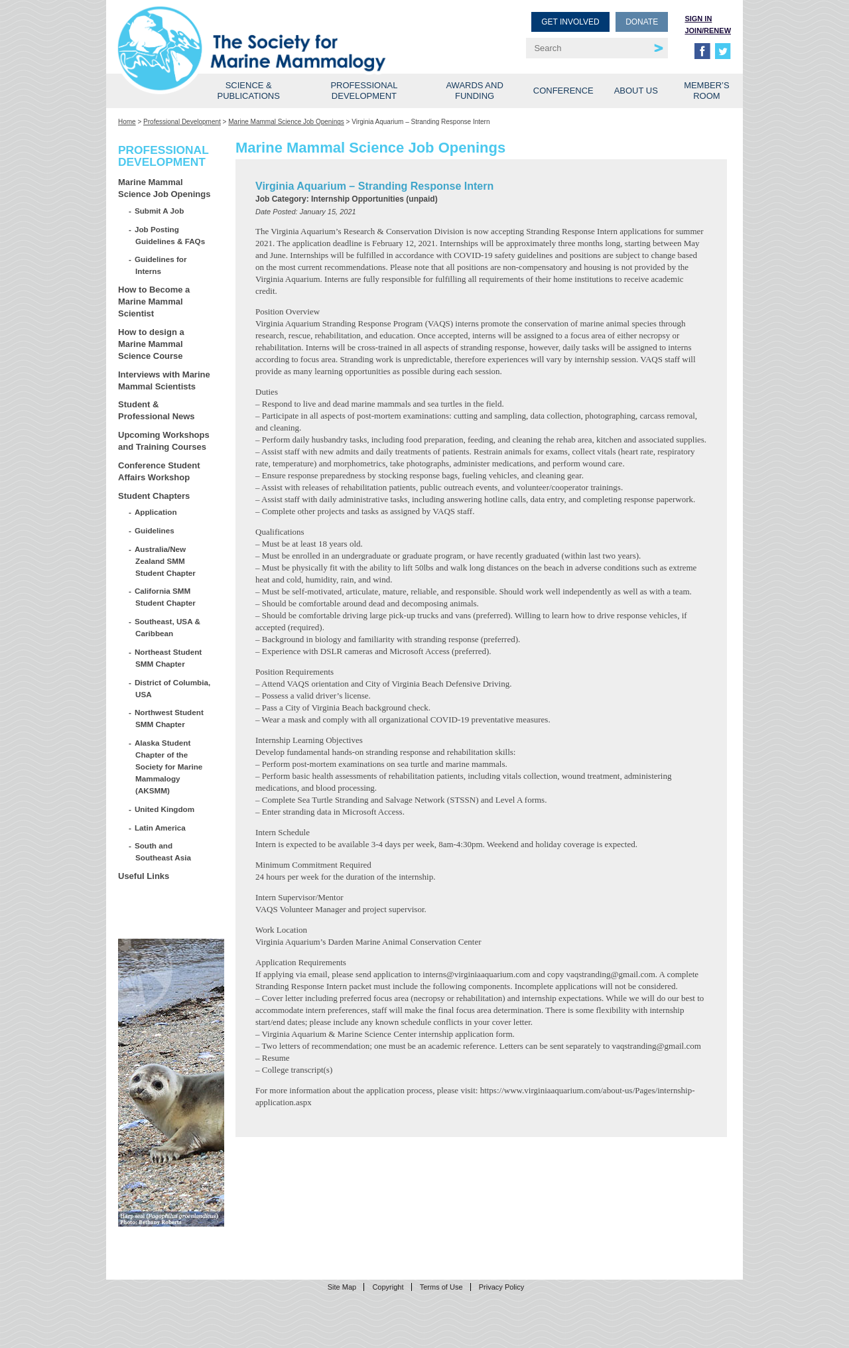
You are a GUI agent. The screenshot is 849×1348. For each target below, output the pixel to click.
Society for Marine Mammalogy (273, 31)
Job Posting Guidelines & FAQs (170, 235)
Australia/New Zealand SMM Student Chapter (165, 561)
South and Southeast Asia (163, 851)
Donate (641, 22)
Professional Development (363, 90)
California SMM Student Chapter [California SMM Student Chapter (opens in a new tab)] (165, 596)
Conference (563, 91)
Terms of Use (441, 1287)
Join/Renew (708, 30)
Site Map (342, 1287)
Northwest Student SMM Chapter (169, 718)
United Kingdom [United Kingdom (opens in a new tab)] (164, 809)
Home (127, 121)
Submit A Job (159, 210)
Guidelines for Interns (160, 265)
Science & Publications (249, 90)
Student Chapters (154, 496)
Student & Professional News (156, 410)
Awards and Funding (474, 90)
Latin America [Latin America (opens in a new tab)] (160, 827)
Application (156, 511)
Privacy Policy (501, 1287)
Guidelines (154, 530)
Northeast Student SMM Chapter (168, 657)
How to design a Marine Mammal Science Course (151, 344)
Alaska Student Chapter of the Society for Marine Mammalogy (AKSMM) (168, 766)
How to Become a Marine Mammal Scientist (154, 301)
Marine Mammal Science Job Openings (286, 121)
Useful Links (143, 876)
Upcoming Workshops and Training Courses (164, 441)
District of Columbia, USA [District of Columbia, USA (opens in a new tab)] (172, 688)
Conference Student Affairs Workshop (159, 471)
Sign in (698, 19)
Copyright (387, 1287)
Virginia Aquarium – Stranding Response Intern (374, 186)
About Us (636, 91)
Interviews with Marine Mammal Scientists (164, 380)
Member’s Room (707, 90)
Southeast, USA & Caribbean (167, 627)
